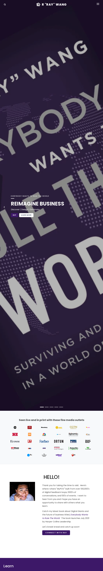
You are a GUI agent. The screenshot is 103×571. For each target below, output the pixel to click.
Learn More (26, 215)
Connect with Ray (56, 532)
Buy (14, 215)
